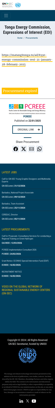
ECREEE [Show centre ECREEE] (5, 265)
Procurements (32, 38)
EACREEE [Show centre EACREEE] (6, 243)
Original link (26, 129)
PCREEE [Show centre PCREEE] (27, 116)
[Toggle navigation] (6, 15)
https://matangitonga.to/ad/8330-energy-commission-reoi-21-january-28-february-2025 (27, 59)
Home (19, 38)
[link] (15, 149)
